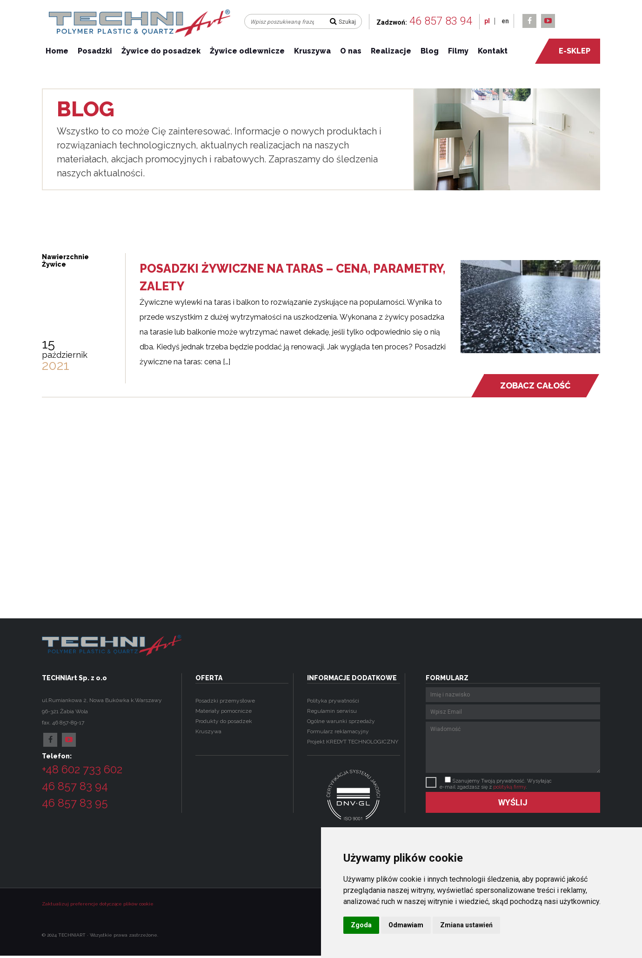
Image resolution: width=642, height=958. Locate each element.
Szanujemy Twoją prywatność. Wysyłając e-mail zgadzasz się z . (496, 784)
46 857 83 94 (440, 20)
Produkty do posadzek (223, 721)
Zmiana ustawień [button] (466, 925)
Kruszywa (312, 51)
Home (57, 51)
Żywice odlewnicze (247, 51)
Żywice (54, 264)
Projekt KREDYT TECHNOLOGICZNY (352, 741)
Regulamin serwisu (332, 711)
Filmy (458, 51)
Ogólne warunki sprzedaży (341, 721)
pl (487, 21)
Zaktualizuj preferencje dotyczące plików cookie (98, 903)
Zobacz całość (535, 385)
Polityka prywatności (333, 700)
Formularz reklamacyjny (338, 731)
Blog (430, 51)
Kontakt (493, 51)
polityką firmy (509, 787)
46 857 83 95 (75, 803)
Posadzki (95, 51)
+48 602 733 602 (82, 769)
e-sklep (569, 51)
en (505, 21)
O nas (350, 51)
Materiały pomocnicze (223, 711)
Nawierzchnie (65, 257)
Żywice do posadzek (161, 51)
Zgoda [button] (361, 925)
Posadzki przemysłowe (225, 700)
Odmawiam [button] (405, 925)
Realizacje (391, 51)
